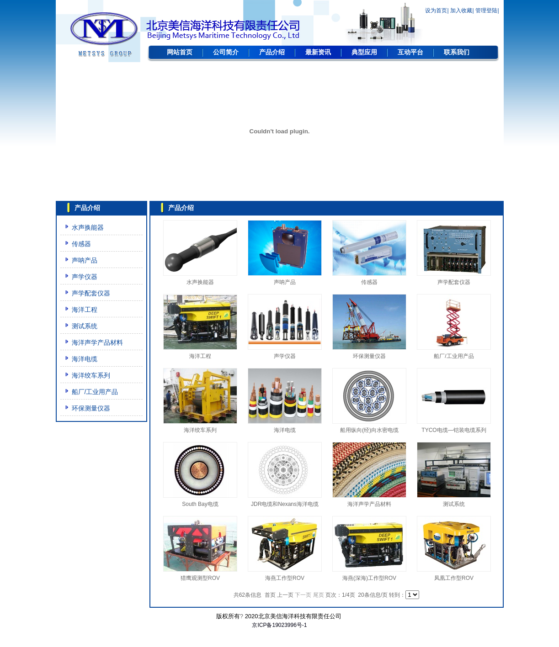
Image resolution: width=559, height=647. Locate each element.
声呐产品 (84, 260)
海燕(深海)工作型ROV (369, 578)
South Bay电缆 (200, 504)
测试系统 (84, 326)
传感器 (81, 243)
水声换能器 (88, 227)
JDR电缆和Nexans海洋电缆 (285, 504)
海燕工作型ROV (284, 578)
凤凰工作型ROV (454, 578)
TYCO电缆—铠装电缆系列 (453, 430)
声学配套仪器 (91, 293)
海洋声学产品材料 (97, 342)
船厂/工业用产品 (95, 391)
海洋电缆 (84, 359)
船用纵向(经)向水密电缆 (369, 430)
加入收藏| (462, 10)
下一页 (303, 595)
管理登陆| (487, 10)
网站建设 (280, 634)
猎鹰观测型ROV (200, 578)
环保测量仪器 (91, 408)
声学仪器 (84, 276)
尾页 (318, 595)
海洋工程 (84, 309)
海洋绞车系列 (91, 375)
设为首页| (436, 10)
